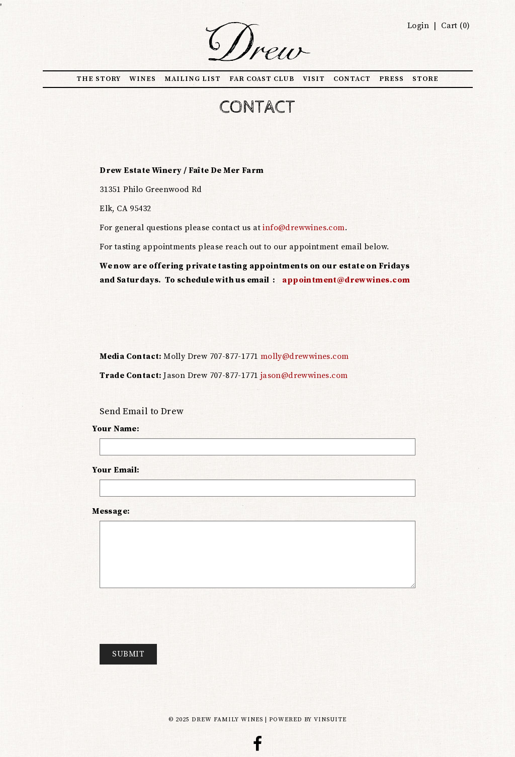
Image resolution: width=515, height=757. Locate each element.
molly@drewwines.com (305, 356)
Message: (111, 511)
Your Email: (115, 470)
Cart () (454, 26)
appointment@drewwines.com (346, 280)
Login (418, 26)
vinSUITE (330, 719)
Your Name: (115, 429)
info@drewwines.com (304, 228)
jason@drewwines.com (304, 375)
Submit (128, 654)
